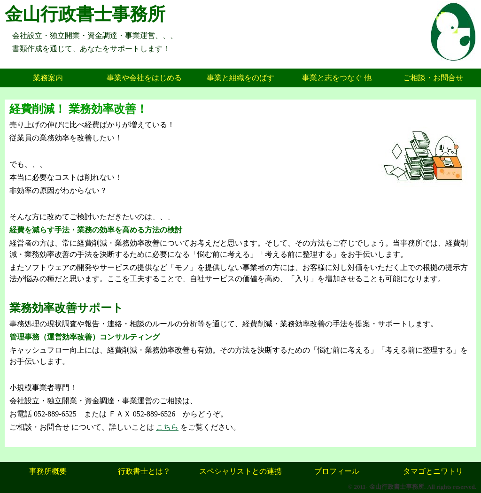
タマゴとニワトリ (433, 471)
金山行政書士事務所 (85, 14)
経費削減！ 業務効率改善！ (78, 109)
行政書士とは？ (144, 471)
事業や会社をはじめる (144, 78)
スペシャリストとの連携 (240, 471)
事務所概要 (48, 471)
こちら (167, 427)
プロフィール (336, 471)
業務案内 (48, 78)
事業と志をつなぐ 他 (337, 78)
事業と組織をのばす (240, 78)
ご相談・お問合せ (433, 78)
